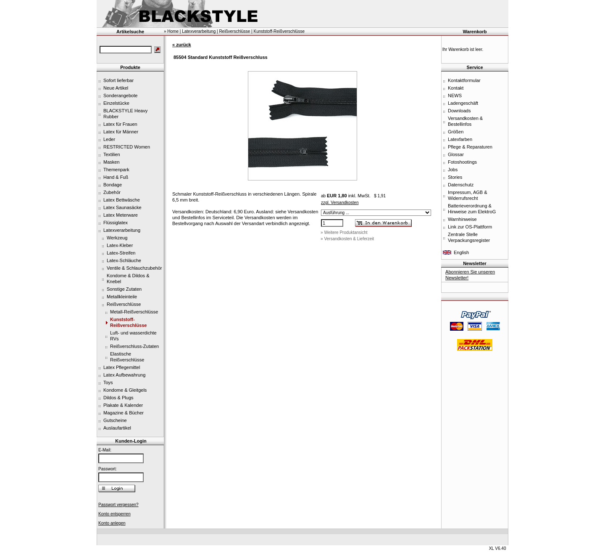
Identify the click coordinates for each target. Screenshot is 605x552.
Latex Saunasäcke (122, 207)
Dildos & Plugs (118, 397)
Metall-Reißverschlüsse (134, 311)
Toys (108, 382)
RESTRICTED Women (126, 146)
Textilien (111, 154)
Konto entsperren (114, 514)
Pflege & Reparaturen (470, 146)
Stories (455, 177)
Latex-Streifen (121, 252)
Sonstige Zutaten (124, 289)
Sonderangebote (120, 95)
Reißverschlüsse (124, 304)
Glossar (456, 154)
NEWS (455, 95)
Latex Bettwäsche (121, 199)
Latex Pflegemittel (121, 367)
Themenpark (116, 169)
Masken (111, 162)
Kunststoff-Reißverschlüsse (279, 31)
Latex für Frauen (120, 124)
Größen (455, 131)
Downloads (459, 110)
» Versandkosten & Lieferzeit (347, 238)
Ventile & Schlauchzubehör (134, 268)
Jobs (453, 169)
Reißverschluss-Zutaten (134, 346)
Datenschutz (460, 184)
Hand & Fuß (115, 177)
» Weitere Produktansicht (344, 232)
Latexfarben (460, 139)
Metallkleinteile (122, 296)
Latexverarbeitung (121, 230)
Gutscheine (115, 420)
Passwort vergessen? (118, 504)
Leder (109, 139)
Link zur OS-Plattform (470, 226)
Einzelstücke (116, 103)
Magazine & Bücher (123, 412)
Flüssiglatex (115, 222)
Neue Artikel (115, 87)
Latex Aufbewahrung (124, 374)
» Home (171, 31)
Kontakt (455, 87)
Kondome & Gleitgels (125, 390)
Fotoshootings (462, 162)
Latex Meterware (120, 215)
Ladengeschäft (463, 103)
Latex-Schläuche (124, 260)
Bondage (112, 184)
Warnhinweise (462, 219)
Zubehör (112, 192)
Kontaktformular (464, 80)
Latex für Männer (120, 131)
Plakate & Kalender (123, 405)
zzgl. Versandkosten (340, 202)
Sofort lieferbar (118, 80)
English (461, 252)
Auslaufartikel (117, 427)
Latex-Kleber (120, 245)
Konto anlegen (112, 523)
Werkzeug (117, 237)
